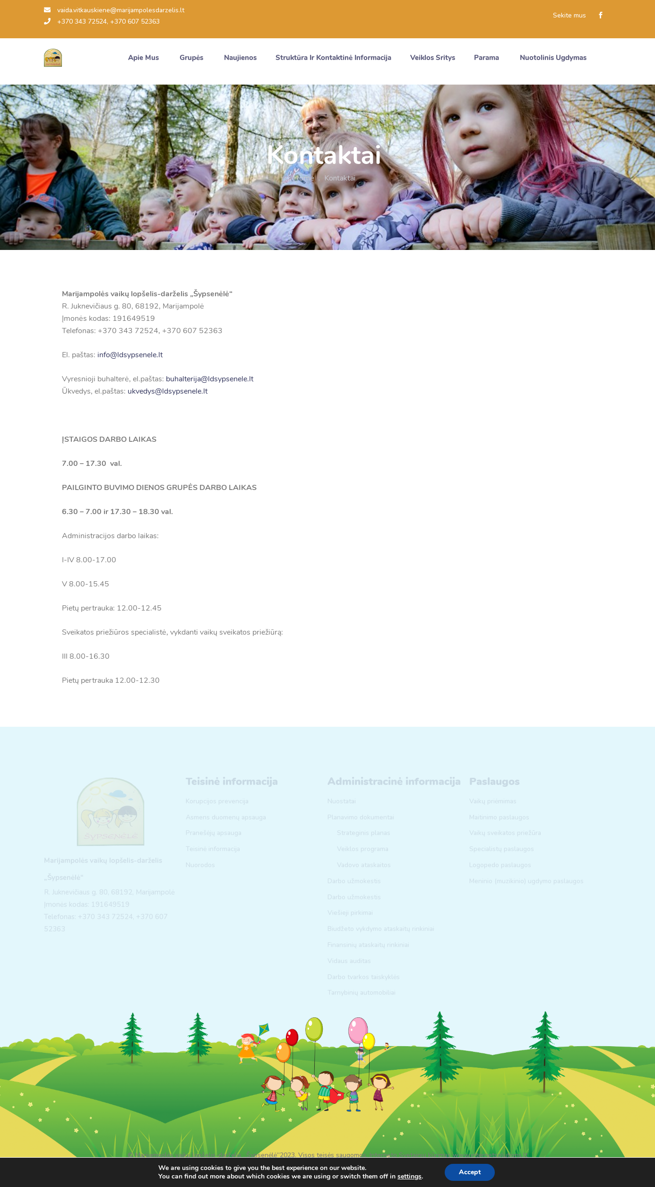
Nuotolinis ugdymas (554, 57)
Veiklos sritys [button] (432, 57)
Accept (470, 1172)
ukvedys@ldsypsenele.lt (167, 391)
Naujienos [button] (240, 57)
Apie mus (144, 57)
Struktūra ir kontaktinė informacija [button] (333, 57)
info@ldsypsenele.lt (130, 355)
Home (303, 178)
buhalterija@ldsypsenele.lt (209, 379)
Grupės (192, 57)
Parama (487, 57)
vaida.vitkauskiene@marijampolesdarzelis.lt (114, 10)
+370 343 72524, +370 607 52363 (102, 21)
